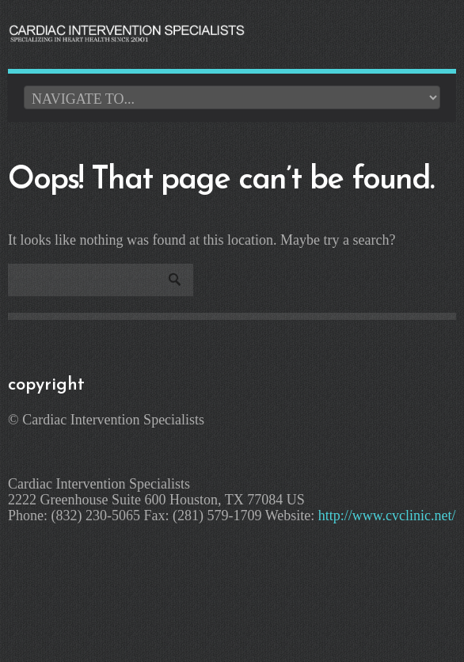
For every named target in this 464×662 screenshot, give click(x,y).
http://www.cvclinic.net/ (387, 515)
